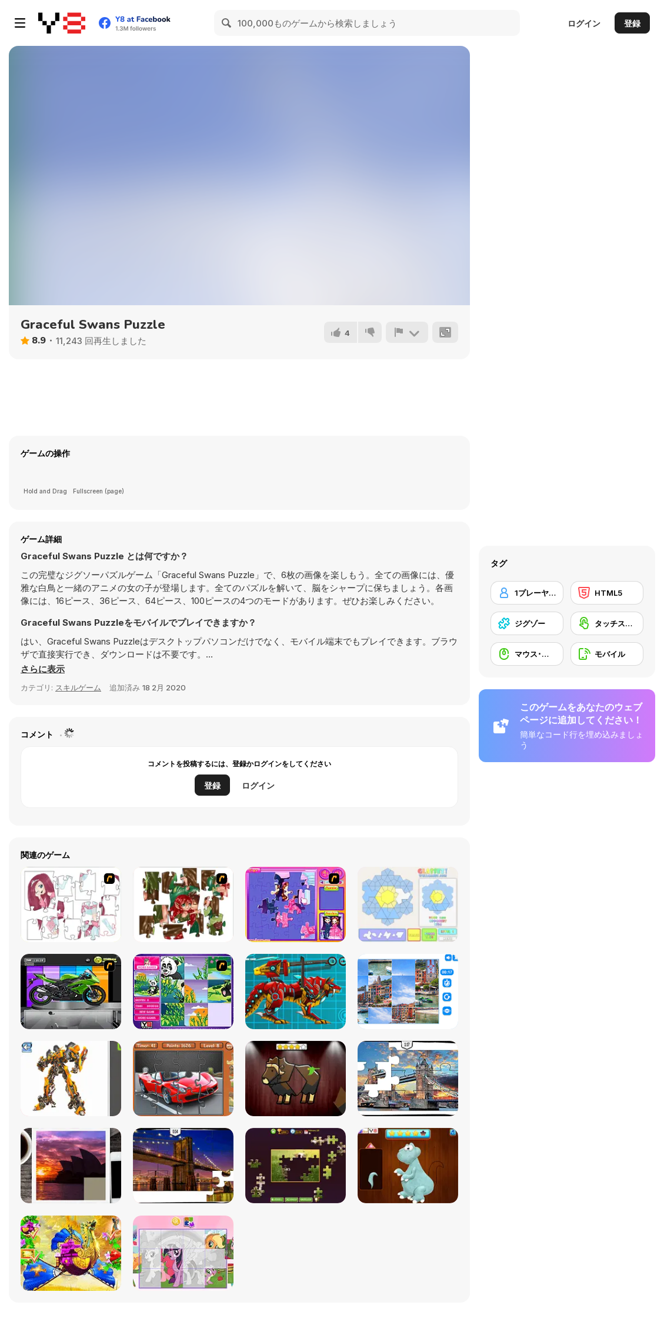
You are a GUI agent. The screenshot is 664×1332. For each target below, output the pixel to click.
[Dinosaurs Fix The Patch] (408, 1165)
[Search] (227, 23)
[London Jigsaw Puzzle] (408, 1078)
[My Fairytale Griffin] (71, 1253)
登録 (632, 23)
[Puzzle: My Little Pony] (183, 1253)
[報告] (407, 332)
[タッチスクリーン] (606, 623)
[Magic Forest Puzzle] (183, 991)
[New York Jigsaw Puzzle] (183, 1165)
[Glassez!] (408, 904)
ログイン (584, 23)
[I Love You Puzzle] (183, 904)
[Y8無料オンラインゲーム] (62, 23)
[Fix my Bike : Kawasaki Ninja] (71, 991)
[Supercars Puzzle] (183, 1078)
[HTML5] (606, 593)
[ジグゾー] (527, 623)
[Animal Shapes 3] (295, 1078)
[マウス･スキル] (527, 654)
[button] (43, 669)
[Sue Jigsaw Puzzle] (295, 904)
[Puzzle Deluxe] (408, 991)
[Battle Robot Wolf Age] (295, 991)
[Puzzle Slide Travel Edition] (71, 1165)
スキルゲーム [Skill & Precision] (78, 687)
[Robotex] (71, 1078)
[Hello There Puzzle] (71, 904)
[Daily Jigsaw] (295, 1165)
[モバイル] (606, 654)
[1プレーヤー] (527, 593)
